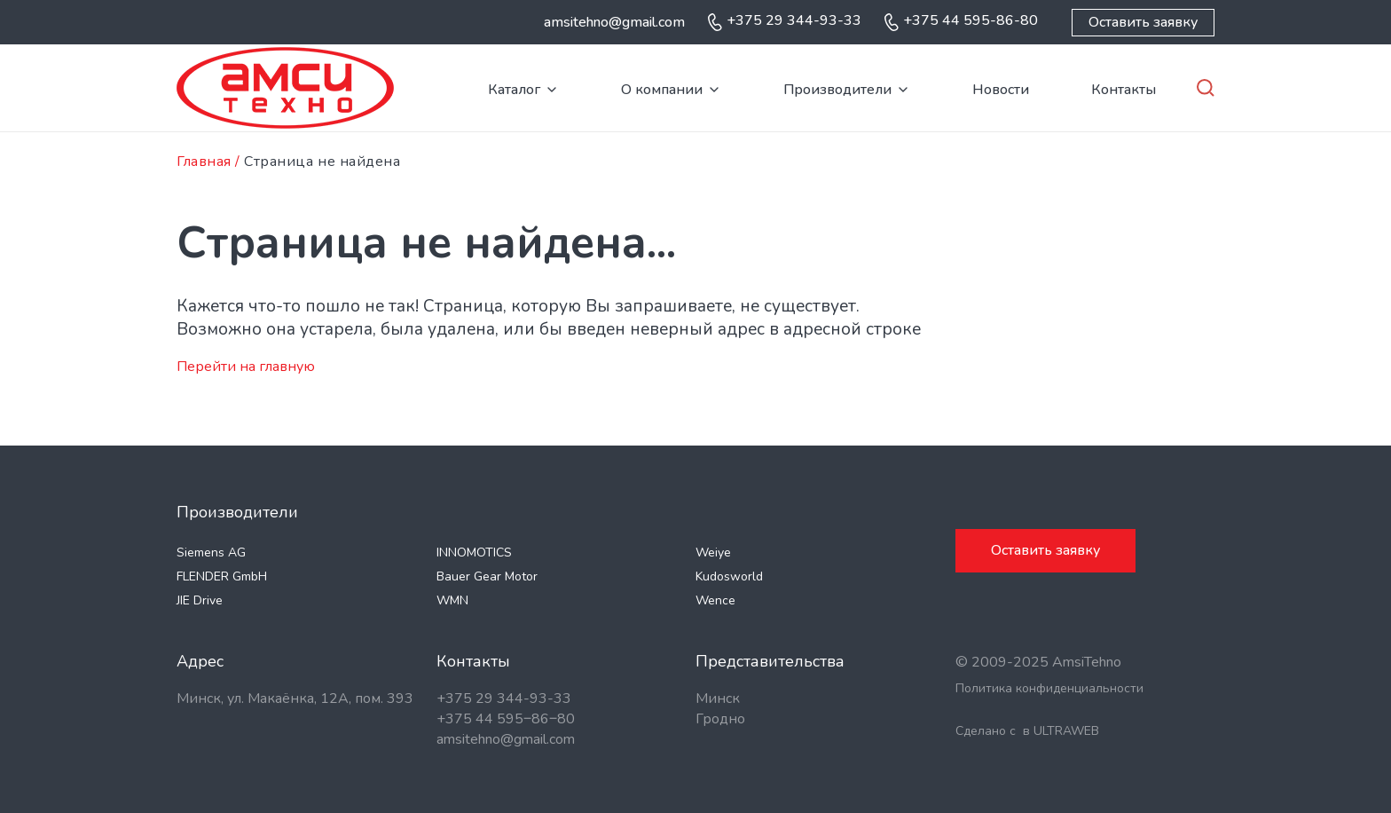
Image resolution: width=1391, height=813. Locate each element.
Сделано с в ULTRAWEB (1027, 731)
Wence (715, 600)
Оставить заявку (1143, 22)
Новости (1000, 90)
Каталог (514, 90)
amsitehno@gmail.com (614, 22)
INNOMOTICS (474, 552)
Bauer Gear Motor (487, 576)
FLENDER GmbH (222, 576)
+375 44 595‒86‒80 (505, 719)
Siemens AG (211, 552)
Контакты (1123, 90)
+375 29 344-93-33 (794, 20)
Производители (837, 90)
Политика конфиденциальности (1049, 688)
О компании (662, 90)
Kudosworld (729, 576)
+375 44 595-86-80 (970, 20)
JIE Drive (200, 600)
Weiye (713, 552)
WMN (452, 600)
